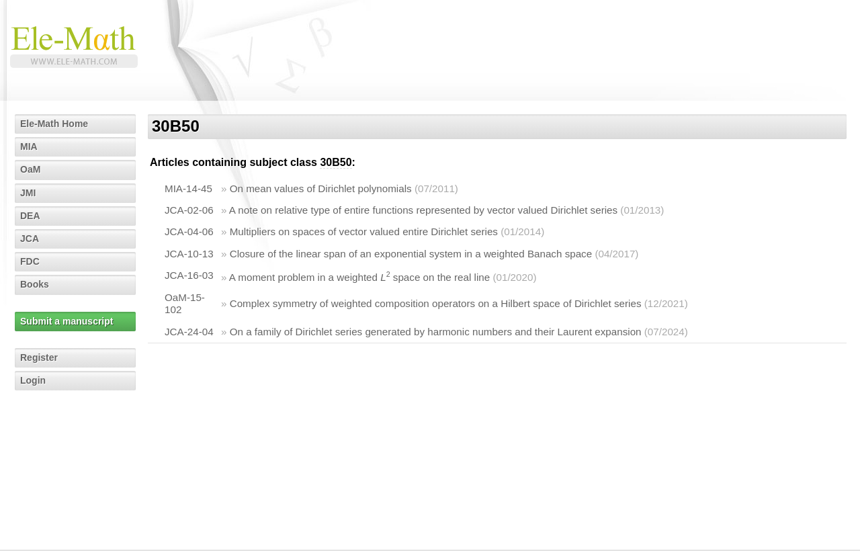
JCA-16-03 (189, 275)
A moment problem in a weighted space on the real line (359, 277)
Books (34, 284)
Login (33, 380)
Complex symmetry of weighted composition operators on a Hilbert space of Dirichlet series (436, 303)
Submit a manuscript (66, 321)
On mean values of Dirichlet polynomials (321, 188)
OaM (30, 169)
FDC (30, 261)
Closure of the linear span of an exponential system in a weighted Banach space (411, 253)
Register (39, 357)
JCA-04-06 (189, 231)
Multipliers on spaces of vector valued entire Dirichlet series (364, 231)
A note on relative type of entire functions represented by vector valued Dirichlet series (423, 210)
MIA (29, 146)
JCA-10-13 (189, 253)
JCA (29, 238)
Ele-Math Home (54, 123)
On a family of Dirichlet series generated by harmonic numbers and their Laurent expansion (436, 331)
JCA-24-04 (189, 331)
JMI (28, 192)
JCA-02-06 (189, 210)
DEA (30, 215)
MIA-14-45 (188, 188)
